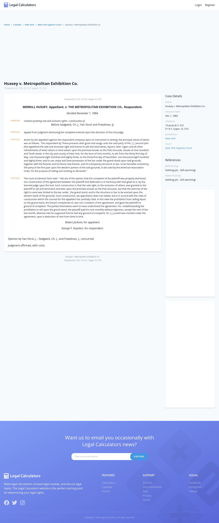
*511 (133, 143)
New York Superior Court (49, 24)
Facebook (195, 482)
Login (198, 5)
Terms (146, 500)
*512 (112, 213)
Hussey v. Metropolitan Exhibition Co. (41, 83)
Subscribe (139, 456)
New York (29, 24)
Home (7, 24)
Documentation (152, 487)
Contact (147, 482)
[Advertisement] (109, 53)
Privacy (147, 495)
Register (210, 5)
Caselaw (17, 24)
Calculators (109, 482)
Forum (106, 491)
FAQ (145, 491)
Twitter (193, 491)
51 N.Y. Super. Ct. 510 (35, 88)
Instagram (195, 487)
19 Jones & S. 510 (13, 88)
